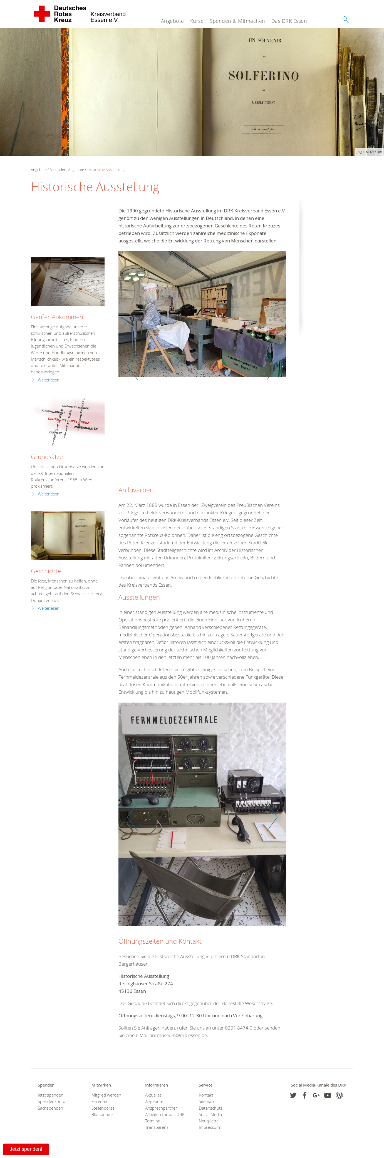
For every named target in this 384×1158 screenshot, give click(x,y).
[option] (202, 317)
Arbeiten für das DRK (165, 1114)
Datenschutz (210, 1108)
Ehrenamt (100, 1101)
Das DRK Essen (289, 21)
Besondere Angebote (66, 169)
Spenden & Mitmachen (237, 21)
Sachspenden (50, 1108)
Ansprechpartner (161, 1108)
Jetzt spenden (50, 1095)
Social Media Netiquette (210, 1118)
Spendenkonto (51, 1101)
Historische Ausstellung (106, 169)
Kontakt (206, 1095)
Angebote (172, 21)
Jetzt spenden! (26, 1149)
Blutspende (102, 1114)
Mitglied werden (106, 1095)
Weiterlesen (49, 380)
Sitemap (206, 1101)
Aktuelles (153, 1095)
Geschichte (46, 571)
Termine (152, 1121)
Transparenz (157, 1127)
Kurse (197, 21)
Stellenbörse (103, 1108)
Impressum (209, 1127)
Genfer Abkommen (57, 317)
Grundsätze (47, 456)
